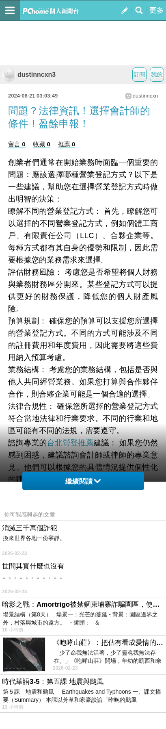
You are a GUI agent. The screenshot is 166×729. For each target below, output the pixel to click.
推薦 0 (66, 144)
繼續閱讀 (83, 481)
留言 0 (17, 144)
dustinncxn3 (29, 74)
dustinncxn (145, 96)
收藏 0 (41, 144)
